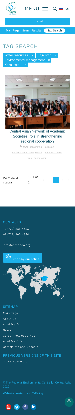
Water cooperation (36, 158)
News (7, 330)
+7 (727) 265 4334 (16, 234)
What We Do (11, 324)
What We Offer (13, 341)
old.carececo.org (15, 361)
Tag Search (55, 30)
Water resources (16, 55)
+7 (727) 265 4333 (16, 229)
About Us (9, 319)
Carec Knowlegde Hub (19, 335)
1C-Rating (36, 393)
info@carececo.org (17, 245)
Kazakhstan (13, 65)
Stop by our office (23, 257)
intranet (37, 21)
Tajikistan (44, 55)
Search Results (31, 30)
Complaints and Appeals (20, 347)
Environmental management (25, 60)
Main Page (12, 30)
